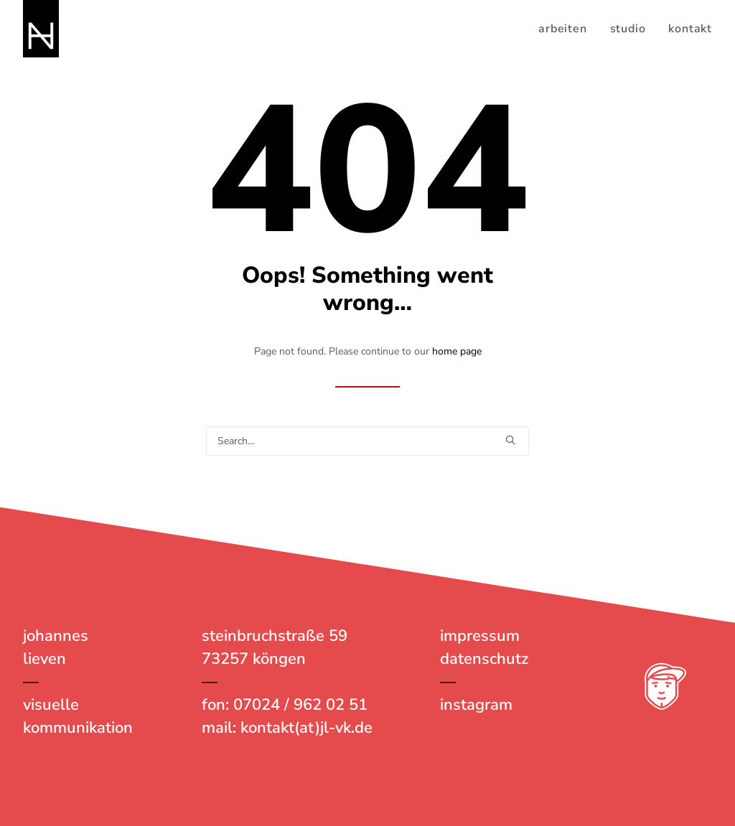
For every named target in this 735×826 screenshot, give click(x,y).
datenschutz (484, 659)
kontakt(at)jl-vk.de (306, 727)
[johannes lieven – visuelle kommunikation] (41, 28)
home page (457, 351)
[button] (510, 440)
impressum (480, 636)
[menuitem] (567, 28)
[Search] (367, 441)
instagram (476, 704)
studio (628, 29)
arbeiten (562, 29)
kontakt (690, 29)
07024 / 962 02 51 (300, 704)
